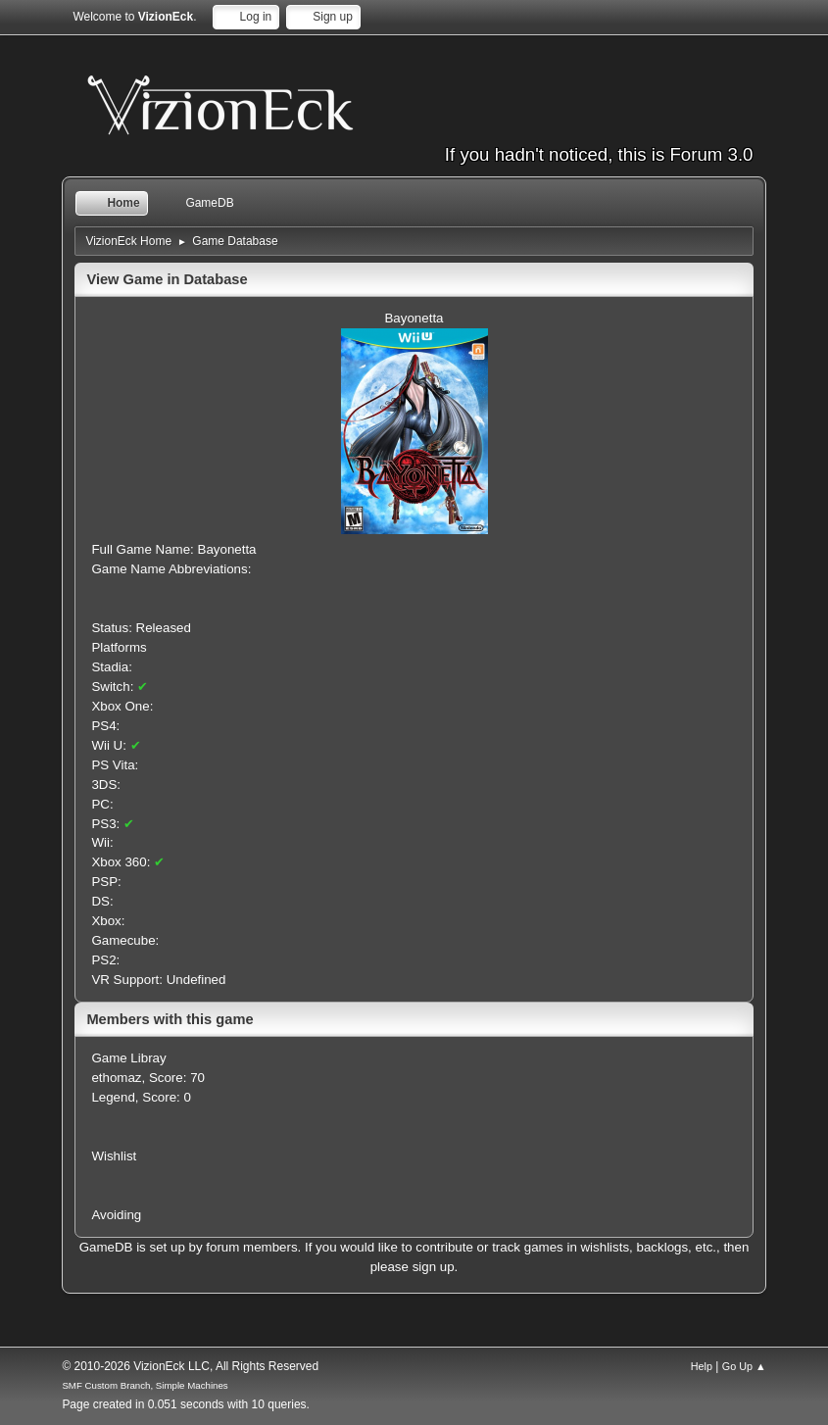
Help (701, 1366)
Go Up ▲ (744, 1366)
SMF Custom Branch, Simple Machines (144, 1385)
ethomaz (116, 1077)
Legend (112, 1097)
